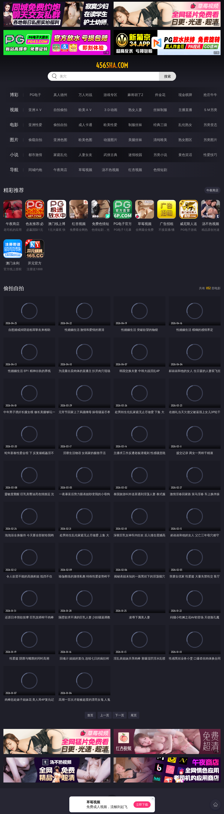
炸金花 (160, 94)
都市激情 (35, 154)
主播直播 (185, 109)
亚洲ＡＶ (35, 109)
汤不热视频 (110, 169)
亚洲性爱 (35, 124)
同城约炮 (35, 169)
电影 (14, 124)
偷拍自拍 (60, 124)
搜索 (167, 76)
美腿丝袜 (135, 139)
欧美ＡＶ (85, 109)
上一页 (104, 715)
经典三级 (160, 124)
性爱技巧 (210, 154)
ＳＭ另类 (210, 109)
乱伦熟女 (185, 124)
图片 (14, 139)
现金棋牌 (185, 94)
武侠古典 (110, 154)
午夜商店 (60, 169)
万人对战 (85, 94)
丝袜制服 (160, 109)
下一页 (119, 715)
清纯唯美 (160, 139)
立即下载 (142, 804)
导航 (14, 169)
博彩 (14, 94)
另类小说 (160, 154)
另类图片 (210, 139)
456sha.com (112, 65)
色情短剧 (160, 169)
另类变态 (210, 124)
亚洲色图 (60, 139)
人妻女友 (85, 154)
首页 (90, 715)
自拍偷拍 (60, 109)
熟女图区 (185, 139)
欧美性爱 (110, 124)
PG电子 (35, 94)
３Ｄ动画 (110, 109)
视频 (14, 109)
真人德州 (60, 94)
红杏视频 (135, 169)
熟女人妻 (135, 109)
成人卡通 (85, 124)
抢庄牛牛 (210, 94)
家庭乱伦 (60, 154)
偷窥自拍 (35, 139)
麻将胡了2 (135, 94)
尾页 (134, 715)
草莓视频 (85, 169)
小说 (14, 154)
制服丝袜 (135, 124)
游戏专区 (110, 94)
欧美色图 (85, 139)
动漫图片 (110, 139)
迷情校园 (135, 154)
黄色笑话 (185, 154)
